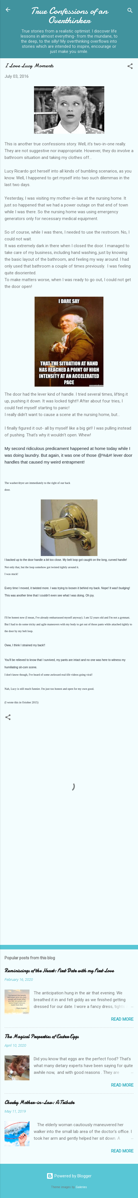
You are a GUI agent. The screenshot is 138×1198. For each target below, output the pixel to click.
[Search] (130, 11)
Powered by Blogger (69, 1175)
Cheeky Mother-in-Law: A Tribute (39, 1102)
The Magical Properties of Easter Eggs (41, 1036)
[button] (130, 67)
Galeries (81, 1187)
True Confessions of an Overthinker (69, 16)
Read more (122, 1019)
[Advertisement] (69, 896)
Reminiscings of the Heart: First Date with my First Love (59, 970)
